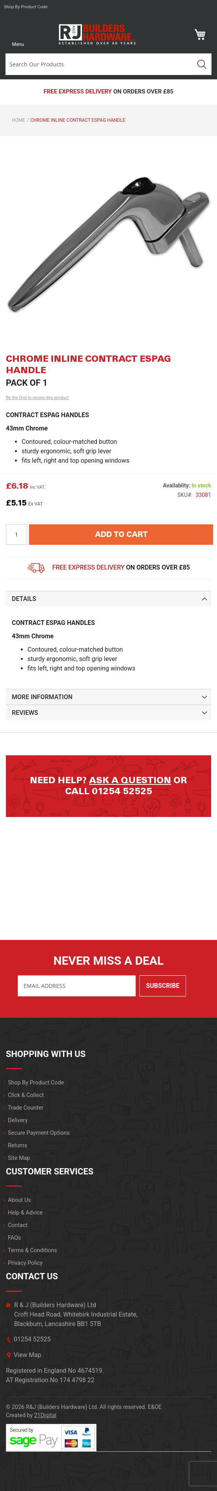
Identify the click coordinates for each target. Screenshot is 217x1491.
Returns (17, 1145)
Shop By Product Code (36, 1082)
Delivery (17, 1120)
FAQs (14, 1238)
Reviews (25, 712)
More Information (42, 697)
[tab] (108, 598)
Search (202, 64)
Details (24, 599)
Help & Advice (25, 1212)
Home (18, 120)
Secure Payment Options (38, 1133)
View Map (27, 1355)
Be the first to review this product (37, 397)
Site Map (19, 1158)
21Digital (45, 1415)
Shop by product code (25, 6)
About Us (19, 1200)
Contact (17, 1225)
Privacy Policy (25, 1263)
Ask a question (130, 780)
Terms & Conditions (32, 1250)
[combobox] (98, 64)
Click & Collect (26, 1095)
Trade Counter (25, 1108)
